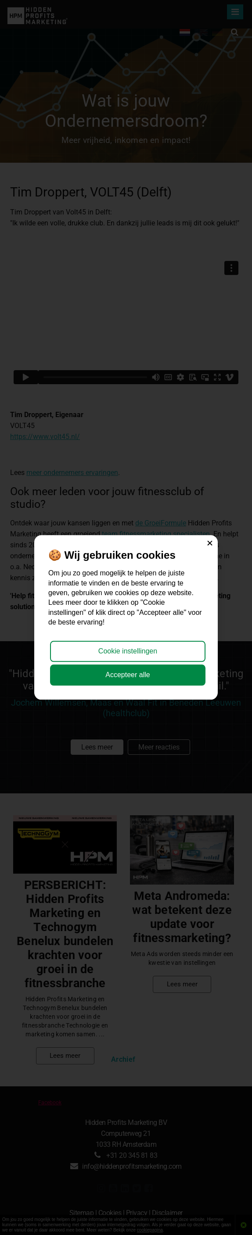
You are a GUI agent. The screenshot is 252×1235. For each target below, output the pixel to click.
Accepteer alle (127, 675)
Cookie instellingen (127, 651)
